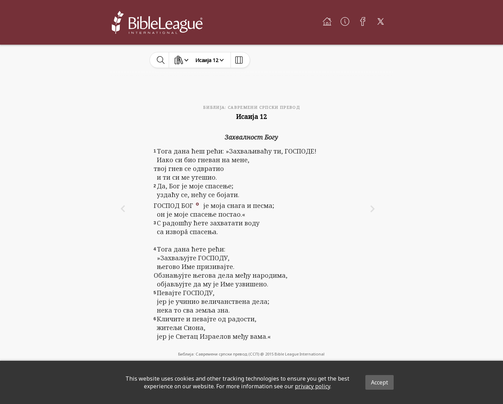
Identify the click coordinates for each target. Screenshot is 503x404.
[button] (197, 203)
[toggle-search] (161, 60)
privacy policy (312, 386)
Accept (379, 382)
